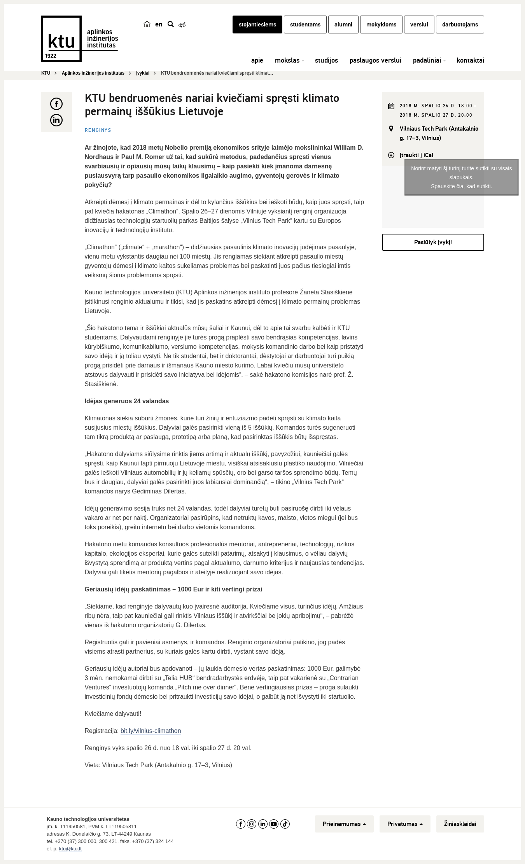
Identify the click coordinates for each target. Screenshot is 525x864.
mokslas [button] (287, 60)
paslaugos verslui (375, 60)
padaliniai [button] (427, 60)
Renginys (98, 130)
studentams (305, 24)
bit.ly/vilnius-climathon (151, 731)
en (159, 24)
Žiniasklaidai (460, 824)
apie (257, 60)
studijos (326, 60)
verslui (419, 24)
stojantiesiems (257, 24)
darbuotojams (460, 24)
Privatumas (405, 824)
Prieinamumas (344, 824)
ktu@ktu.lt (70, 849)
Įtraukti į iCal (416, 155)
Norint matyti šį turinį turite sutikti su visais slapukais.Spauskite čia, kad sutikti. (461, 177)
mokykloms (381, 24)
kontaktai (470, 60)
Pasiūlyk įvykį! (433, 242)
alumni (343, 24)
